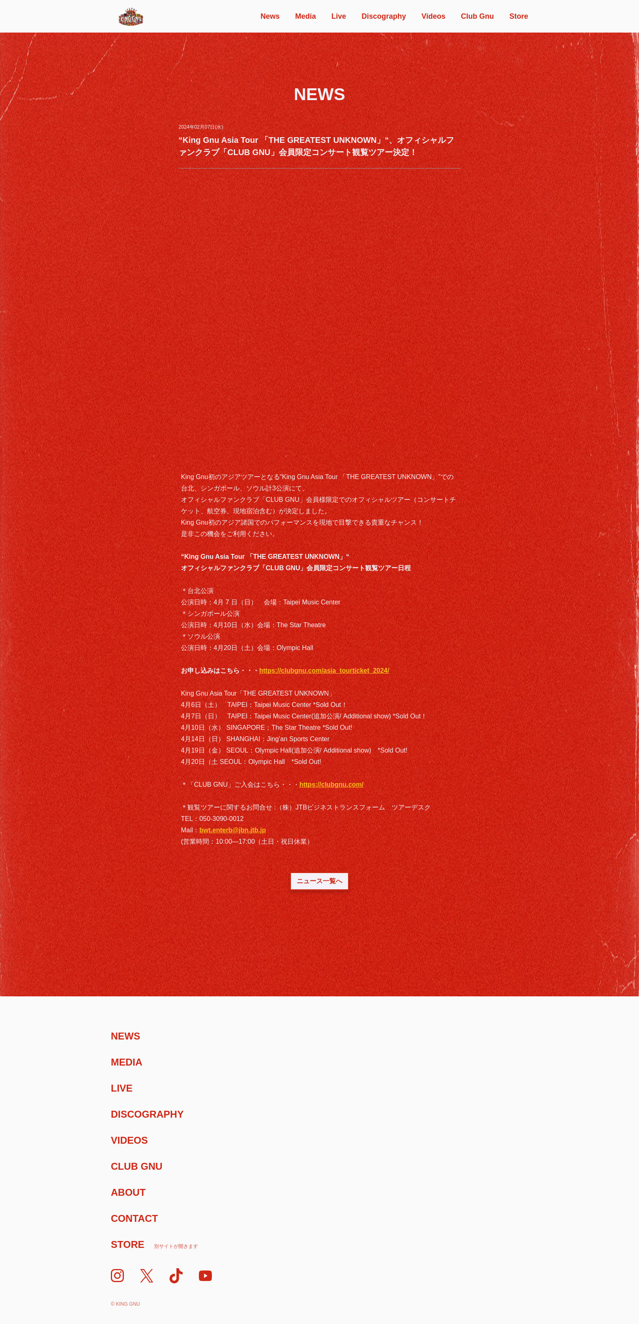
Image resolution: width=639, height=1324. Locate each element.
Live (338, 16)
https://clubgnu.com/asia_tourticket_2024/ (324, 670)
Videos (433, 16)
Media (305, 16)
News (270, 16)
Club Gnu (477, 16)
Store (518, 16)
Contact (134, 1218)
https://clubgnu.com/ (332, 784)
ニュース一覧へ (319, 881)
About (128, 1192)
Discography (383, 16)
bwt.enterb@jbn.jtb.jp (232, 830)
